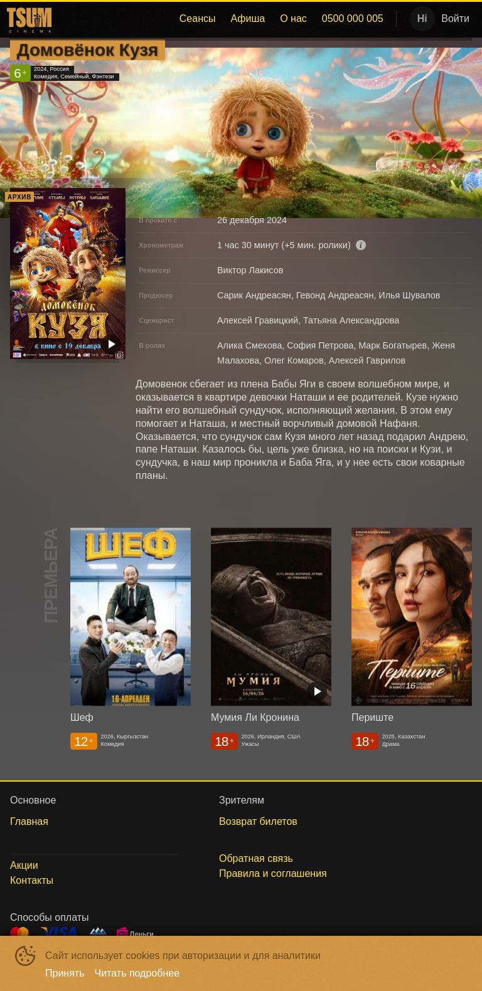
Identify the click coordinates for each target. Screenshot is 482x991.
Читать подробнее (137, 973)
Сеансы (197, 18)
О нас (293, 18)
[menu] (223, 19)
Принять (65, 973)
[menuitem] (197, 19)
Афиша (247, 18)
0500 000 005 (352, 18)
